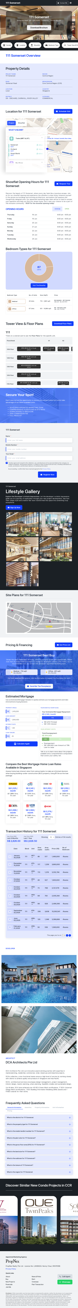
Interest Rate (11, 724)
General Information (14, 1107)
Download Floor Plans (63, 323)
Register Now (47, 474)
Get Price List (63, 645)
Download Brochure (39, 27)
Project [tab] (11, 123)
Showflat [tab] (21, 123)
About (8, 1277)
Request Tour (63, 184)
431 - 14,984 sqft (45, 308)
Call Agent (65, 1276)
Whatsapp (64, 1282)
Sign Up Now (14, 507)
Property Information (42, 1107)
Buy (7, 1279)
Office (14, 309)
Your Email (10, 454)
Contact (62, 3)
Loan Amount (10, 716)
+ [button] (70, 168)
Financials (9, 1284)
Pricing (9, 1111)
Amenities (28, 1107)
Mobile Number (12, 445)
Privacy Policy (46, 469)
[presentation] (20, 475)
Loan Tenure (10, 732)
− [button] (70, 170)
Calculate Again (22, 743)
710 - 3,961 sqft (45, 301)
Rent (33, 1279)
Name (8, 436)
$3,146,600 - (62, 301)
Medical (14, 301)
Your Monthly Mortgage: (49, 707)
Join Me (8, 1287)
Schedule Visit (63, 111)
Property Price (11, 707)
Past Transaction (37, 1284)
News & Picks (36, 1277)
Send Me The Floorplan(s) (39, 686)
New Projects (10, 1282)
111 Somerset (11, 486)
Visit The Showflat (39, 285)
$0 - (62, 308)
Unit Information (58, 1107)
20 (31, 301)
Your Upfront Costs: (48, 729)
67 (31, 308)
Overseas (35, 1282)
